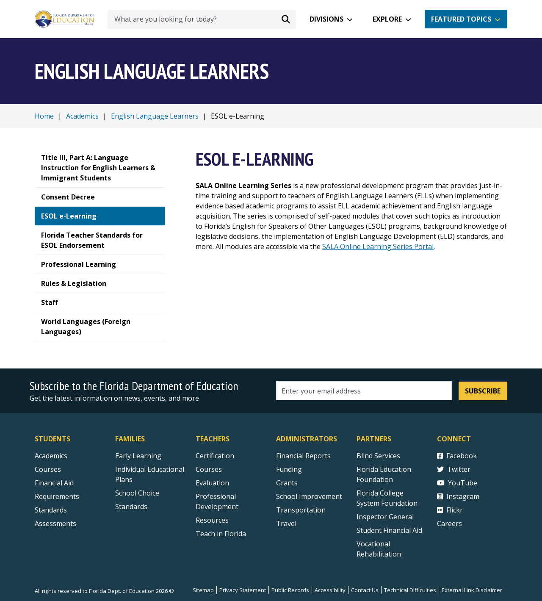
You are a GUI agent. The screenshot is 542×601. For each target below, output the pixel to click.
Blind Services (378, 455)
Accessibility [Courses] (330, 590)
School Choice (137, 493)
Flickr (450, 510)
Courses (48, 469)
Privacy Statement (242, 590)
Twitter (453, 469)
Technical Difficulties (410, 590)
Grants (287, 482)
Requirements (57, 496)
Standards (131, 506)
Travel (286, 523)
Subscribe (483, 391)
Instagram (458, 496)
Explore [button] (387, 19)
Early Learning (138, 455)
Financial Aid (54, 482)
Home (44, 116)
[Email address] (364, 390)
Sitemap (203, 590)
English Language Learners (155, 116)
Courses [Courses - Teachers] (209, 469)
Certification (215, 455)
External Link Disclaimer (472, 590)
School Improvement (309, 496)
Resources (212, 520)
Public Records (290, 590)
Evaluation (212, 482)
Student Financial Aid (389, 530)
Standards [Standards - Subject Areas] (51, 510)
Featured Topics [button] (461, 19)
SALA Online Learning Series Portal (378, 246)
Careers (449, 523)
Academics (82, 116)
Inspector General (385, 516)
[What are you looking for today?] (202, 19)
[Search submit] (286, 19)
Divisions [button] (326, 19)
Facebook (457, 455)
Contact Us (365, 590)
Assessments (55, 523)
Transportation (301, 510)
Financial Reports (303, 455)
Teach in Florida (221, 533)
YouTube (457, 482)
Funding (289, 469)
